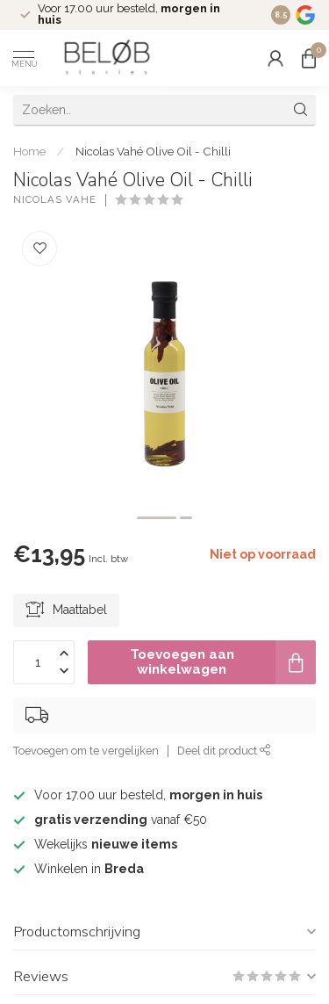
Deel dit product (224, 750)
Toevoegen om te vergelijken (86, 750)
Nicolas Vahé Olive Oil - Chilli (153, 151)
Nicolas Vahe (55, 200)
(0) (196, 199)
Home (29, 151)
